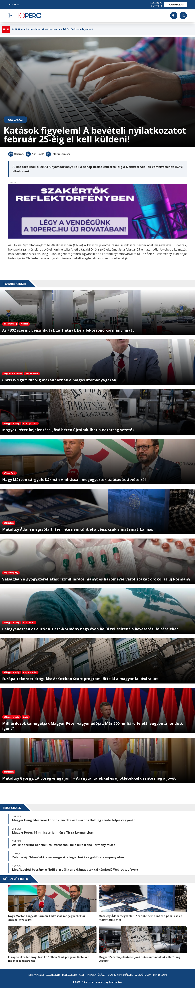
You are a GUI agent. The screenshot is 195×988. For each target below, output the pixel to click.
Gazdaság (15, 119)
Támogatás (175, 4)
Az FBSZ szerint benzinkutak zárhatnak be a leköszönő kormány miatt (52, 29)
